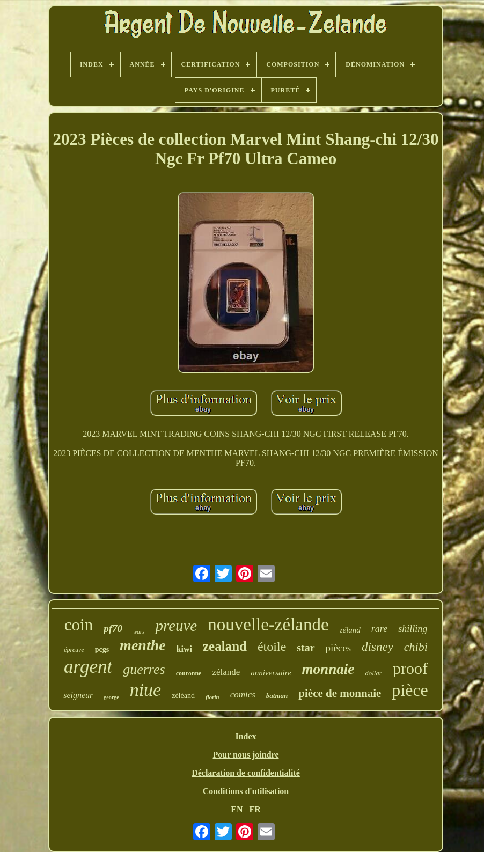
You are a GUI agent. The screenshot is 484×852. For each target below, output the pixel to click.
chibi (416, 646)
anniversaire (271, 673)
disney (377, 646)
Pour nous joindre (246, 754)
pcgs (102, 649)
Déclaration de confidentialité (246, 772)
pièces (338, 647)
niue (146, 690)
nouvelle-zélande (268, 624)
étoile (272, 646)
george (111, 697)
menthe (143, 645)
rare (379, 628)
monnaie (328, 669)
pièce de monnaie (339, 693)
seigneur (78, 695)
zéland (350, 630)
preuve (176, 625)
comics (242, 694)
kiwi (184, 648)
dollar (373, 673)
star (305, 647)
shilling (412, 628)
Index (245, 736)
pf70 (113, 628)
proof (410, 668)
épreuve (74, 649)
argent (88, 666)
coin (78, 624)
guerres (144, 669)
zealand (225, 646)
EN (237, 809)
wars (138, 631)
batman (277, 696)
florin (212, 697)
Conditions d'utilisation (246, 791)
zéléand (183, 696)
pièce (410, 690)
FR (254, 809)
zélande (226, 672)
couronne (189, 673)
